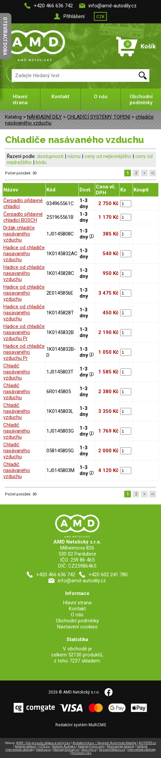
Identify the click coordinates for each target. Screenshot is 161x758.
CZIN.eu (44, 746)
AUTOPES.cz (147, 743)
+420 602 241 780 (108, 575)
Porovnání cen (81, 753)
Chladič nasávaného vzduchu (16, 372)
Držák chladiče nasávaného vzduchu (19, 234)
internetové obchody (141, 749)
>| (152, 173)
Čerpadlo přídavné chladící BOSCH (23, 217)
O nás (101, 97)
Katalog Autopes (64, 746)
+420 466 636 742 (53, 6)
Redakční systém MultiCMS (80, 725)
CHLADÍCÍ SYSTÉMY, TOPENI (98, 117)
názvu (73, 156)
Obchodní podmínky (141, 100)
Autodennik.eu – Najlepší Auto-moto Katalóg (104, 743)
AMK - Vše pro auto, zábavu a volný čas (43, 743)
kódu (41, 162)
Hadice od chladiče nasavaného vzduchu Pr (24, 332)
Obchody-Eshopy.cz (66, 749)
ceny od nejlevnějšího (108, 156)
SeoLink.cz (89, 749)
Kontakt (60, 97)
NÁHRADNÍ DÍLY (44, 117)
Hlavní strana (20, 100)
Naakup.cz (43, 749)
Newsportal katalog (120, 746)
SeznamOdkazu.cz (112, 749)
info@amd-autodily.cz (113, 6)
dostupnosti (50, 156)
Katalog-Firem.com (91, 746)
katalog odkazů (25, 746)
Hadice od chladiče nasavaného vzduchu (24, 254)
